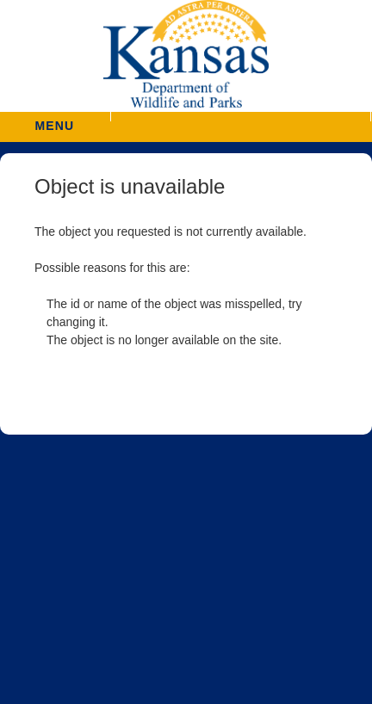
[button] (240, 116)
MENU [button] (54, 120)
